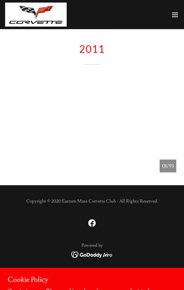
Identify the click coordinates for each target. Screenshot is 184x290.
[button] (175, 14)
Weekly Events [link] (92, 272)
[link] (36, 15)
